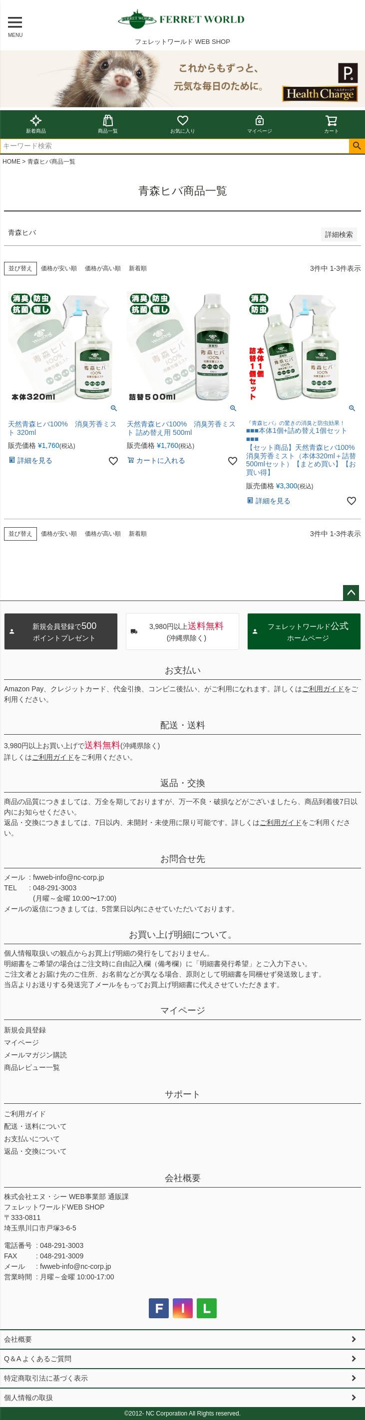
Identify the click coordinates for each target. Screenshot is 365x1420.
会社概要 (183, 1178)
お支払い (183, 670)
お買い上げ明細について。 (183, 935)
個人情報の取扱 (28, 1398)
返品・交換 (182, 783)
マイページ (259, 124)
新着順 (138, 268)
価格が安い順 (59, 268)
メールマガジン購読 (35, 1055)
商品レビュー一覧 (32, 1067)
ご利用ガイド (323, 689)
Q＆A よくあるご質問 (37, 1359)
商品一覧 (108, 124)
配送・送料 (182, 725)
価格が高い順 (103, 268)
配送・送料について (35, 1126)
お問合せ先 (182, 859)
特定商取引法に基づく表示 (46, 1378)
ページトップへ (351, 593)
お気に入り (182, 124)
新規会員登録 (25, 1030)
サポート (183, 1094)
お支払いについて (32, 1139)
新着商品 (36, 124)
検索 (357, 146)
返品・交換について (35, 1151)
